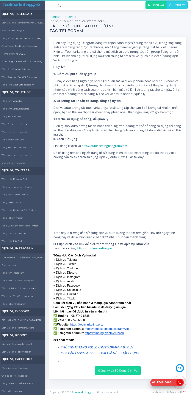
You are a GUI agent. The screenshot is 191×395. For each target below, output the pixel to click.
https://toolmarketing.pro (95, 248)
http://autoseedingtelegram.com (104, 146)
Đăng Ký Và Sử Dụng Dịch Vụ (118, 370)
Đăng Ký (177, 5)
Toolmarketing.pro (83, 392)
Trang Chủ (56, 17)
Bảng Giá (156, 5)
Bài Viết (71, 17)
